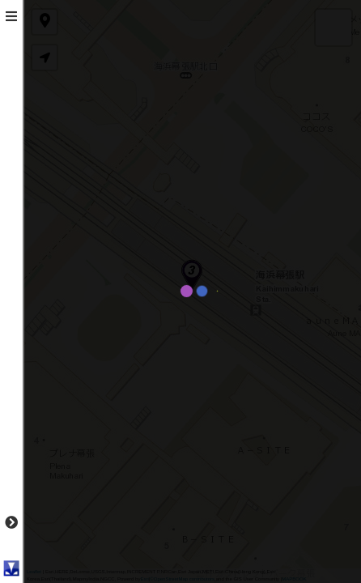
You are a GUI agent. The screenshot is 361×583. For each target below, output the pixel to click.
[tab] (11, 16)
